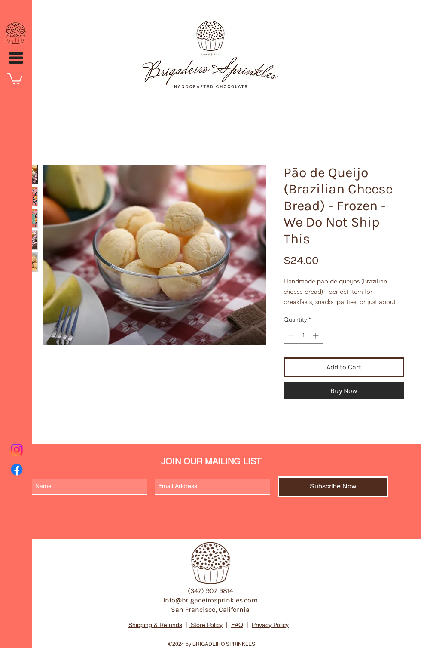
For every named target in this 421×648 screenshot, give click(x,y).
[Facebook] (16, 469)
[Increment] (316, 335)
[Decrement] (290, 335)
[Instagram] (16, 450)
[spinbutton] (303, 335)
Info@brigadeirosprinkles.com (210, 600)
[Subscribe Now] (333, 486)
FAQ (237, 624)
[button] (16, 58)
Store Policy (206, 624)
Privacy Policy (270, 624)
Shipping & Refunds (155, 624)
